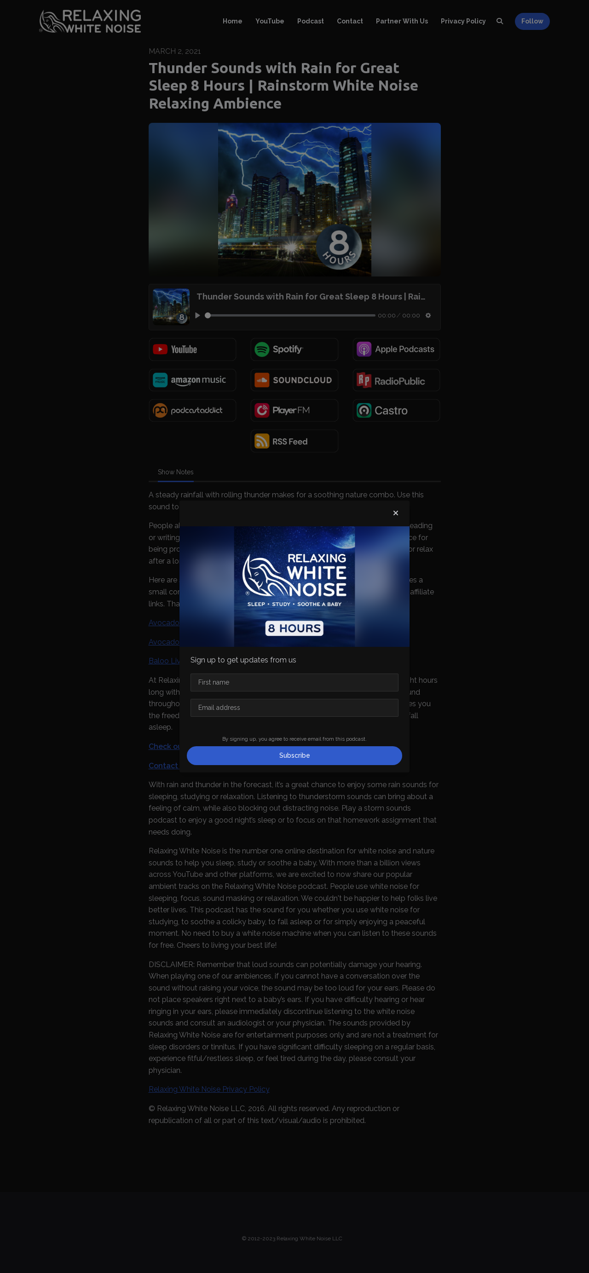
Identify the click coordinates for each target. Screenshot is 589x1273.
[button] (395, 513)
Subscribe (294, 755)
